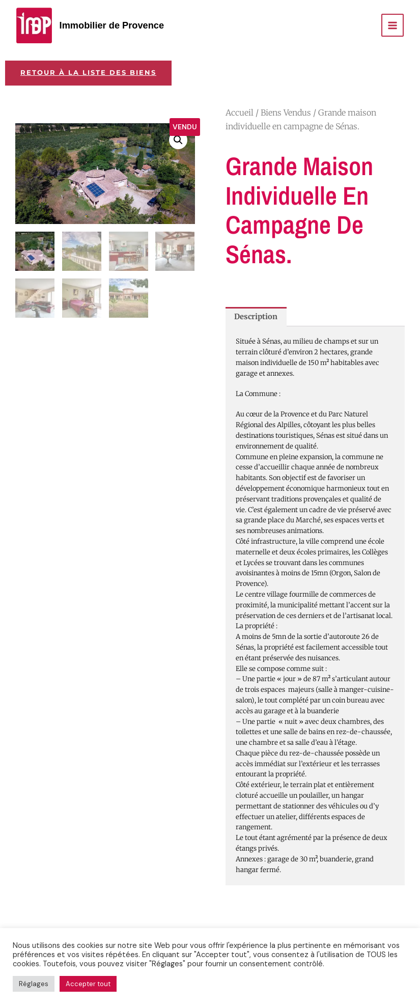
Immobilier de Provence (112, 25)
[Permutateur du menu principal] (392, 25)
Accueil (240, 112)
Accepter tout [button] (88, 984)
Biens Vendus (286, 112)
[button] (178, 140)
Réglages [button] (33, 984)
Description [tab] (255, 316)
